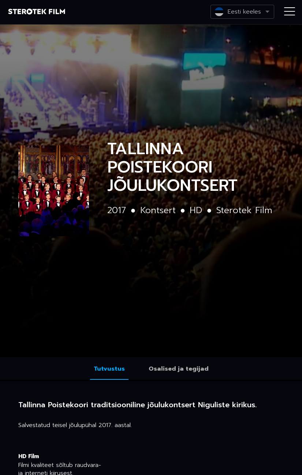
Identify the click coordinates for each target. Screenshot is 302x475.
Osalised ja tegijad (179, 368)
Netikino (36, 12)
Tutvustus (109, 368)
